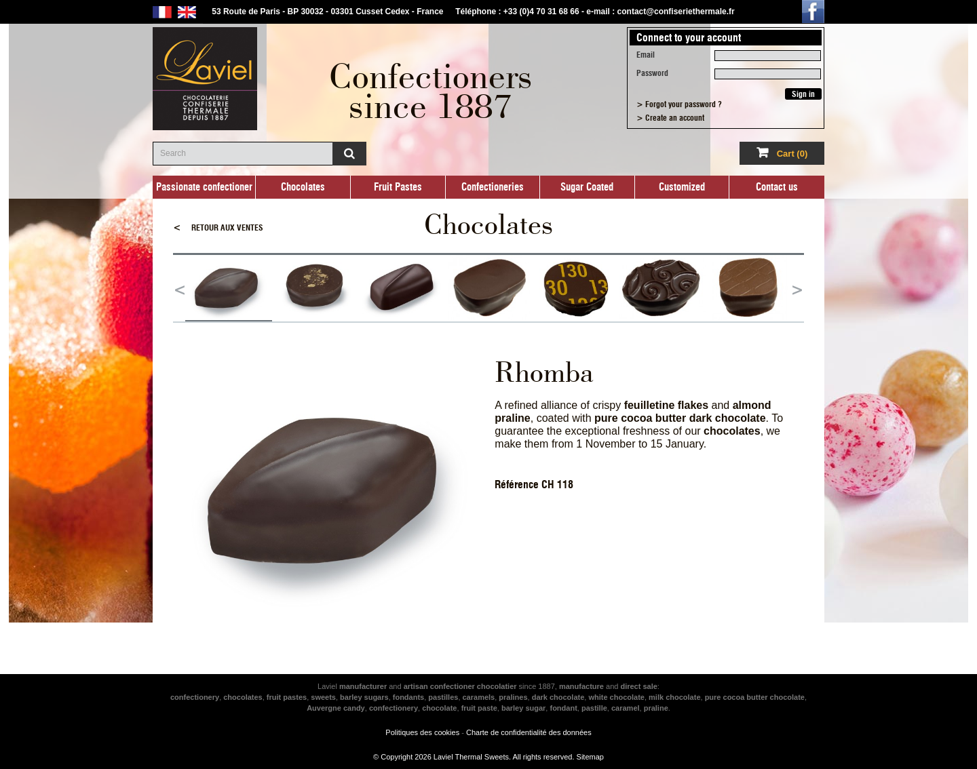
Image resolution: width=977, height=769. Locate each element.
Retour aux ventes (218, 227)
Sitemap (590, 757)
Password (652, 73)
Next (797, 288)
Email (645, 55)
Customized (682, 187)
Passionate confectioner (204, 187)
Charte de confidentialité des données (529, 732)
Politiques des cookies (422, 732)
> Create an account (670, 118)
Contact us (777, 187)
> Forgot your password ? (679, 104)
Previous (180, 288)
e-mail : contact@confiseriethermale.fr (660, 11)
